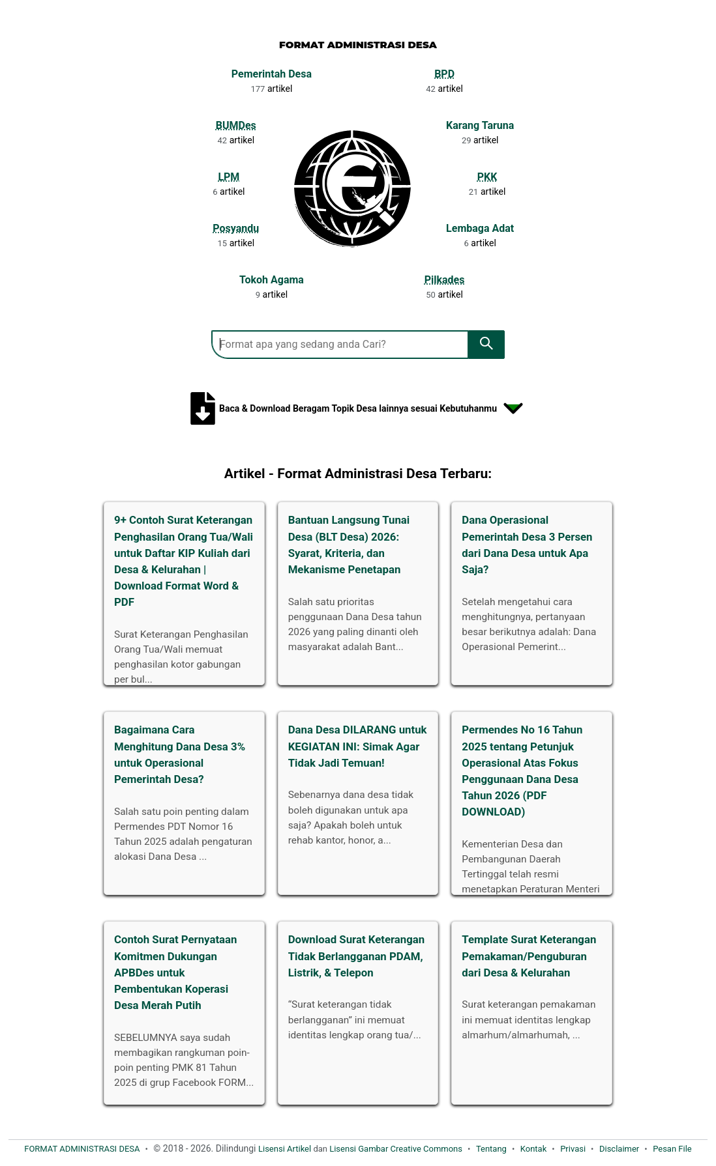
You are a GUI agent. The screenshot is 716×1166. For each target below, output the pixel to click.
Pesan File (672, 1149)
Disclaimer (619, 1149)
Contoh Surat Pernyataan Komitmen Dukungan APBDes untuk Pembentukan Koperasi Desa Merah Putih (175, 972)
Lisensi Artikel (284, 1149)
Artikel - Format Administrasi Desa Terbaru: (358, 473)
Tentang (491, 1149)
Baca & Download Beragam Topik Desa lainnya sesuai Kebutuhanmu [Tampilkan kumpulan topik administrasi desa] (358, 408)
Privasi (573, 1149)
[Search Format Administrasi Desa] (339, 344)
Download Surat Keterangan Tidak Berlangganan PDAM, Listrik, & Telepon (356, 955)
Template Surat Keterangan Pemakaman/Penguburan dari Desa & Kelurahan (529, 955)
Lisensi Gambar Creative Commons (395, 1149)
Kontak (533, 1149)
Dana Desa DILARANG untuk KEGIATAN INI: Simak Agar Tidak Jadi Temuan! (357, 746)
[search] (486, 344)
